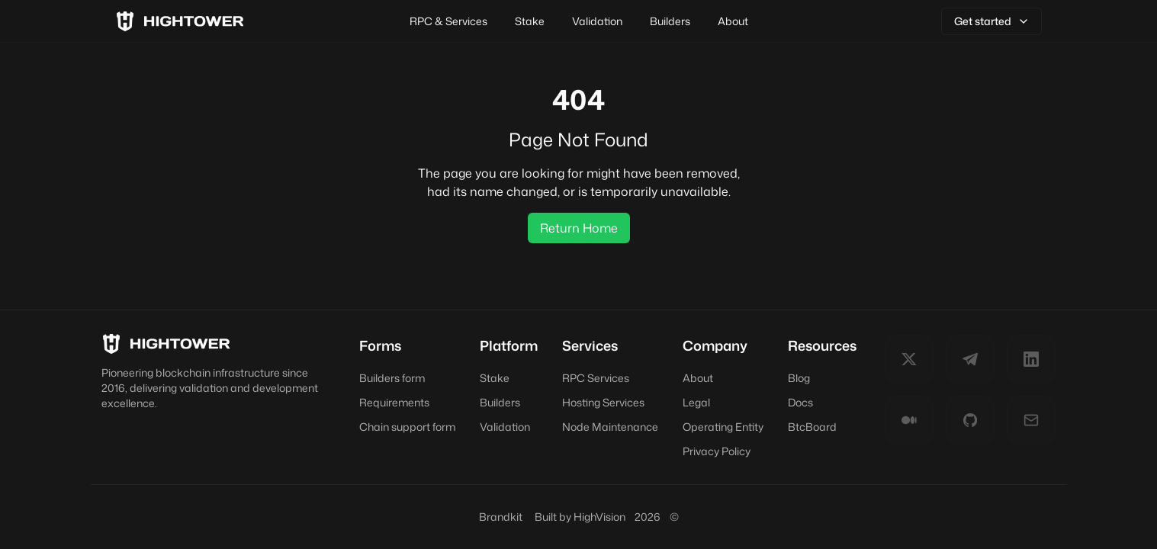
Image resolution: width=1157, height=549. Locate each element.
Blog (799, 378)
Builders (670, 21)
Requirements (394, 402)
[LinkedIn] (1031, 359)
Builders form (392, 378)
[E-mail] (1031, 420)
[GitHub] (970, 420)
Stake (530, 21)
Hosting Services (603, 402)
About (733, 21)
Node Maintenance (610, 426)
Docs (800, 402)
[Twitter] (909, 359)
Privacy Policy (716, 451)
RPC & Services (448, 21)
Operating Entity (723, 426)
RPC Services (595, 378)
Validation (597, 21)
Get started (992, 21)
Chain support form (407, 426)
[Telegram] (970, 359)
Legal (696, 402)
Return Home (579, 228)
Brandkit (500, 516)
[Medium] (909, 420)
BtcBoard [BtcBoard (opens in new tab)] (812, 426)
